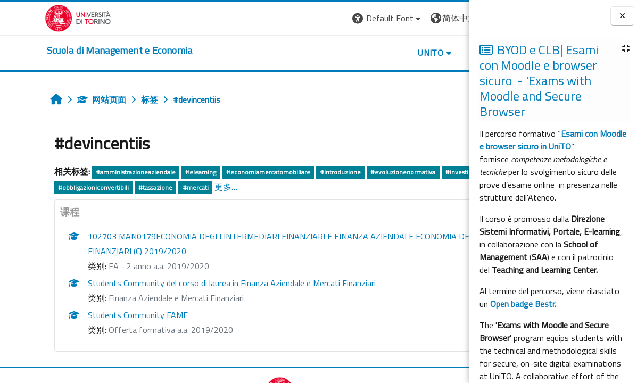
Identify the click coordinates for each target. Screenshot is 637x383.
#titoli (98, 187)
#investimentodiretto (49, 187)
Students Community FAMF (98, 315)
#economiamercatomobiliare (229, 172)
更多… (284, 186)
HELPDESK (405, 52)
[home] (75, 50)
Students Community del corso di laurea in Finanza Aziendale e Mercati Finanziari (192, 283)
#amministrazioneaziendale (96, 172)
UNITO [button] (345, 52)
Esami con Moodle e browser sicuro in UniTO (552, 140)
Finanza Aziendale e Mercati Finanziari (136, 298)
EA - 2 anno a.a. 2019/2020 (119, 266)
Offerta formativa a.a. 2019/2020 (131, 329)
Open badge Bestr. (523, 303)
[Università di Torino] (33, 17)
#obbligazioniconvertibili (152, 187)
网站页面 (62, 99)
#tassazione (214, 187)
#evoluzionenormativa (364, 172)
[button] (301, 18)
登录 (452, 18)
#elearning (161, 172)
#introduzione (300, 172)
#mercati (254, 187)
